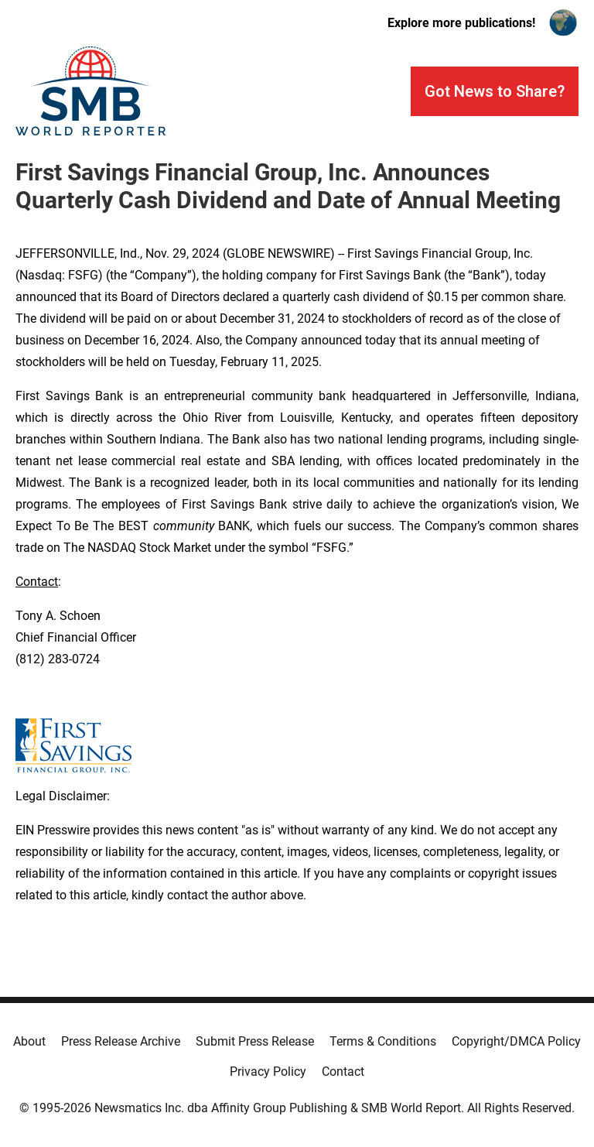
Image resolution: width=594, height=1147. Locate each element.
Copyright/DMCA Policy (516, 1041)
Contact (343, 1071)
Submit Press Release (255, 1041)
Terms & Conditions (382, 1041)
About (29, 1041)
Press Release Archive (120, 1041)
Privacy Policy (268, 1071)
